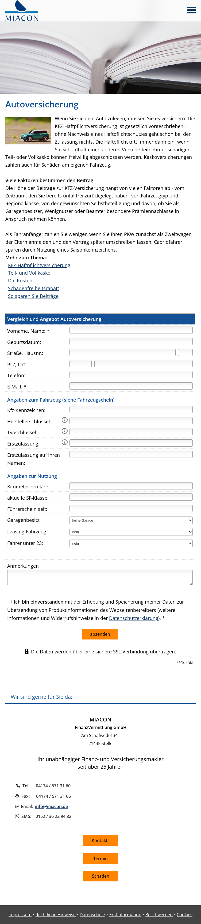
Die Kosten (20, 280)
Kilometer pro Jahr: (28, 486)
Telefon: (16, 375)
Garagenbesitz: (24, 520)
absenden (100, 634)
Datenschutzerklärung (133, 618)
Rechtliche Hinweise (56, 915)
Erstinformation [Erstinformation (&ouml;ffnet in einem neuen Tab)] (125, 915)
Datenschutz (92, 915)
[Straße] (122, 352)
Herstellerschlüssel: (29, 421)
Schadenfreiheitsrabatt (33, 288)
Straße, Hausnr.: (25, 353)
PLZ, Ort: (16, 364)
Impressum (20, 915)
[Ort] (143, 363)
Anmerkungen (23, 566)
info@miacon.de (51, 806)
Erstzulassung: (23, 443)
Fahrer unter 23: (25, 543)
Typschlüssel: (22, 432)
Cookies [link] (184, 915)
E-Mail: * (16, 386)
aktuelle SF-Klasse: (28, 498)
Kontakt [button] (101, 840)
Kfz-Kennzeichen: (26, 410)
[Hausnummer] (185, 352)
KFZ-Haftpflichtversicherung (39, 265)
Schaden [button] (100, 876)
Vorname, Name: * (28, 331)
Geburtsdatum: (24, 342)
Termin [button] (100, 859)
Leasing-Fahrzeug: (27, 531)
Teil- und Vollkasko (29, 273)
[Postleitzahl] (80, 363)
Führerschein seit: (27, 509)
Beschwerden (159, 915)
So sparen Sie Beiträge (33, 296)
